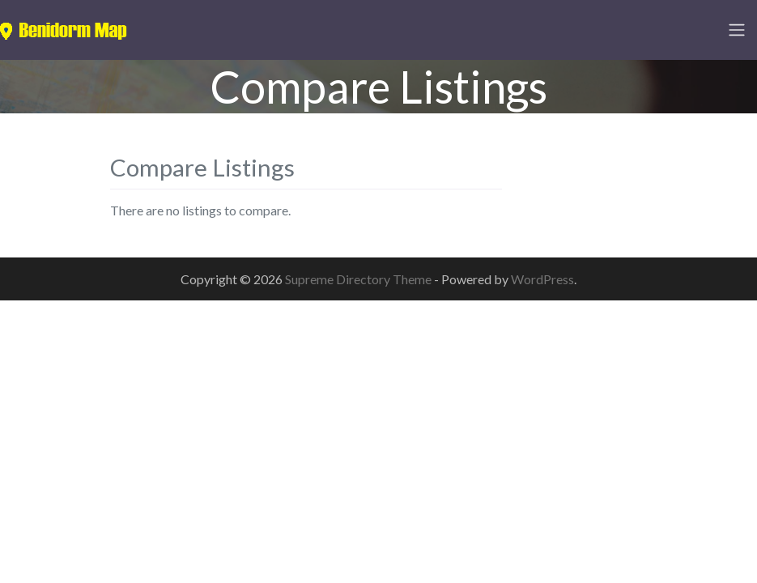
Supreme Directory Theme (359, 279)
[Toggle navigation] (737, 30)
